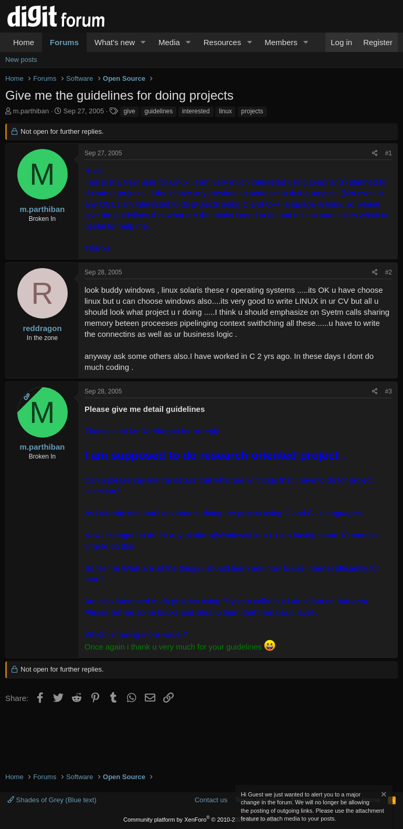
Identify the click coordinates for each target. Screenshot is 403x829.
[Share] (374, 153)
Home (23, 42)
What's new (114, 42)
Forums (64, 42)
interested (196, 111)
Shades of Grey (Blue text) (52, 800)
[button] (143, 42)
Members (281, 42)
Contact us (211, 800)
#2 (388, 272)
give (129, 111)
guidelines (158, 111)
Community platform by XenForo (201, 819)
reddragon (42, 328)
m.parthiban (31, 111)
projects (252, 111)
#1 (388, 153)
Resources (222, 42)
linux (225, 111)
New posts (21, 59)
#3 (388, 391)
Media (169, 42)
